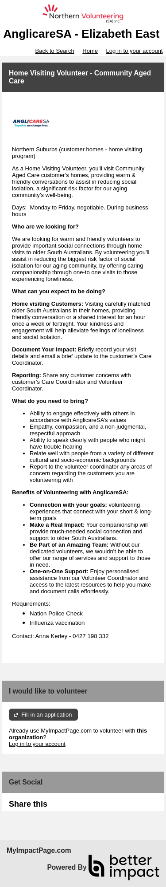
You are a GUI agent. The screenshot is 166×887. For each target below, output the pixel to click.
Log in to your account (134, 50)
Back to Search (54, 50)
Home (90, 50)
